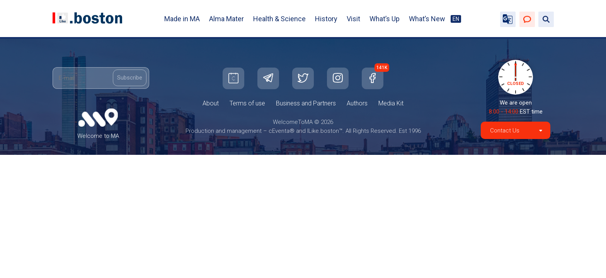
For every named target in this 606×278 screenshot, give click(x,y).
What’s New (427, 19)
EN (456, 19)
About (211, 103)
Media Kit (390, 103)
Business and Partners (306, 103)
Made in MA (182, 19)
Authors (357, 103)
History (326, 19)
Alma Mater (226, 19)
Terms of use (247, 103)
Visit (353, 19)
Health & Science (279, 19)
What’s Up (384, 19)
